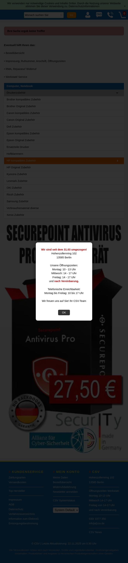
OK (64, 312)
